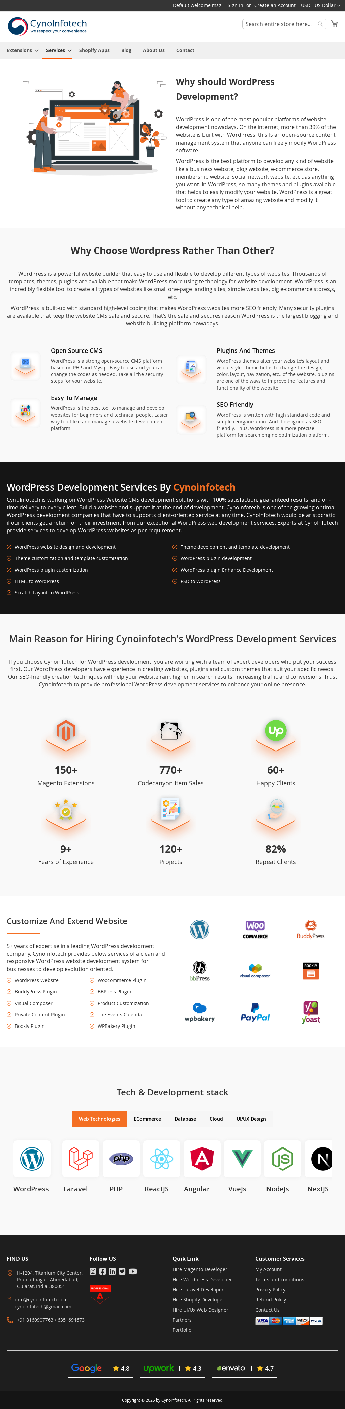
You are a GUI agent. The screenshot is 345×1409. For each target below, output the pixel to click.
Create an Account (275, 5)
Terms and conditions (279, 1279)
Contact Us (267, 1310)
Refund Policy (270, 1299)
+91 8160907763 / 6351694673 (51, 1320)
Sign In (235, 5)
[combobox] (284, 24)
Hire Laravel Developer (198, 1289)
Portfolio (181, 1330)
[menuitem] (21, 50)
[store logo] (47, 26)
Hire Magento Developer (199, 1269)
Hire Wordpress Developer (202, 1279)
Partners (182, 1320)
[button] (320, 5)
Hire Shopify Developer (198, 1299)
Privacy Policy (270, 1289)
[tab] (99, 1119)
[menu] (172, 50)
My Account (268, 1269)
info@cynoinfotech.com (41, 1299)
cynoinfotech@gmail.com (43, 1306)
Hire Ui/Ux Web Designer (200, 1310)
